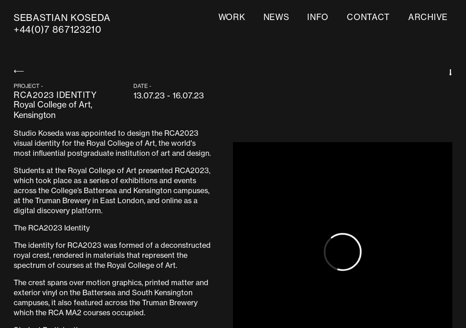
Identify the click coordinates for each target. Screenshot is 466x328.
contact (368, 17)
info (318, 17)
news (276, 17)
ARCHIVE (428, 17)
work (231, 17)
